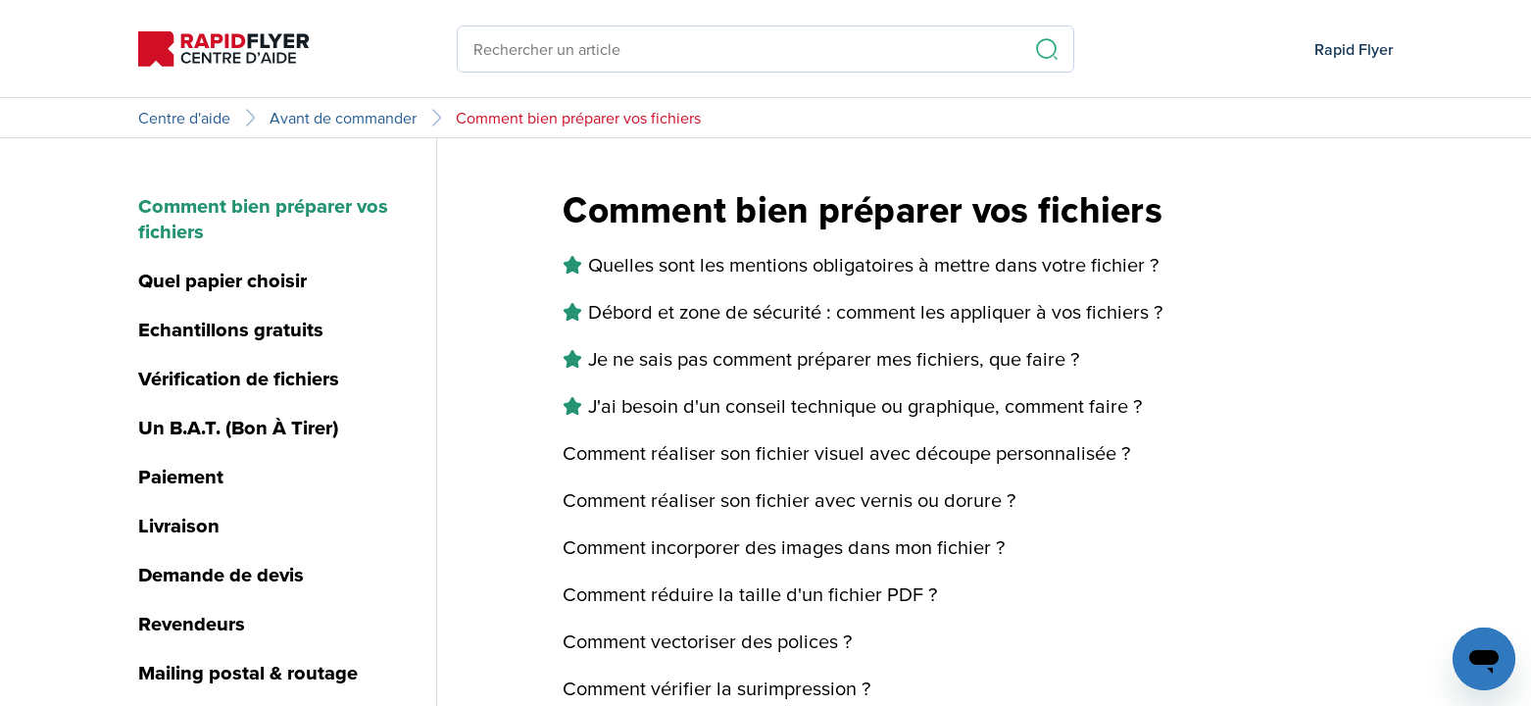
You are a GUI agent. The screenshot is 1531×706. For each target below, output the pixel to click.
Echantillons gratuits (230, 329)
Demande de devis (221, 574)
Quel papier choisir (222, 280)
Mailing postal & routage (248, 672)
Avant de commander (343, 117)
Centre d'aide (184, 117)
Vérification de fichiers (238, 378)
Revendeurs (191, 623)
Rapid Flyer (1353, 49)
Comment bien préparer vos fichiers (578, 117)
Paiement (180, 476)
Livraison (179, 525)
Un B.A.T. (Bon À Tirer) (238, 427)
